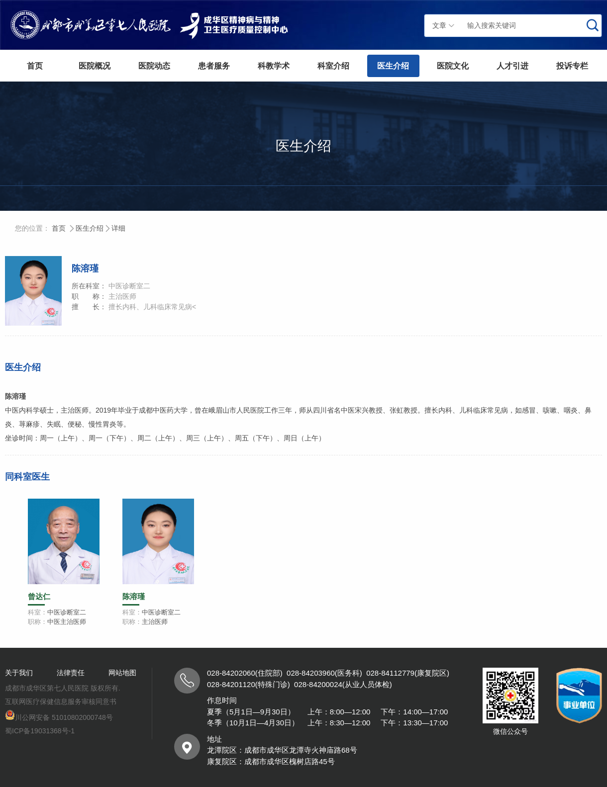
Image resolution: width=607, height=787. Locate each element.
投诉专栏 (572, 66)
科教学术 (274, 66)
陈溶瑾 (133, 596)
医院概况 (94, 66)
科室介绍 (333, 66)
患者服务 (214, 66)
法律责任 (71, 673)
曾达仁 (39, 596)
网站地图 (122, 673)
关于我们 (19, 673)
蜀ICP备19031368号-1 (40, 731)
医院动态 (154, 66)
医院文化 (453, 66)
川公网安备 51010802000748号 (59, 717)
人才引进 (512, 66)
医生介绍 (393, 66)
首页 (35, 66)
